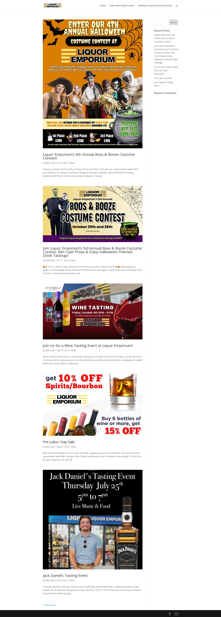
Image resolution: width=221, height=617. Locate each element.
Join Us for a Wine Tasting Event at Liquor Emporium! (88, 345)
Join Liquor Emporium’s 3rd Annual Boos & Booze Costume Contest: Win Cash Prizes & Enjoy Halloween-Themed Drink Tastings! (92, 252)
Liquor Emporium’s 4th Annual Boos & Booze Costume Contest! (89, 156)
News (72, 163)
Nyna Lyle (50, 163)
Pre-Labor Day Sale (59, 441)
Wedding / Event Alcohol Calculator (155, 6)
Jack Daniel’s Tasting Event (65, 575)
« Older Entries (49, 605)
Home (103, 6)
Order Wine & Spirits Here (121, 6)
